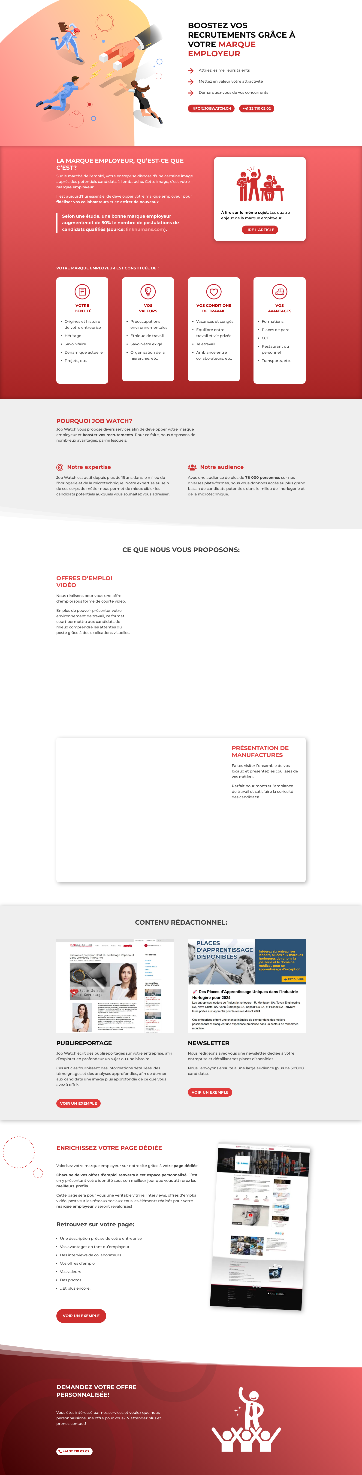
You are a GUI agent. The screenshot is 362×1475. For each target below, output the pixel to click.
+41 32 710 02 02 (76, 1451)
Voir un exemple (78, 1103)
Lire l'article (260, 230)
